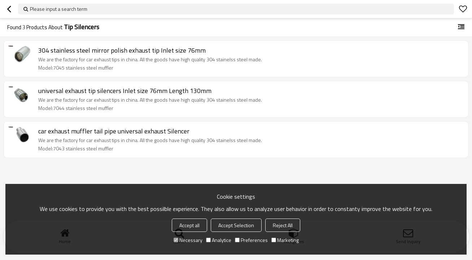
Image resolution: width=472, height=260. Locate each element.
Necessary (188, 240)
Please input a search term (58, 9)
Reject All (283, 225)
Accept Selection (236, 225)
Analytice (218, 240)
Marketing (285, 240)
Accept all (189, 225)
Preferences (251, 240)
